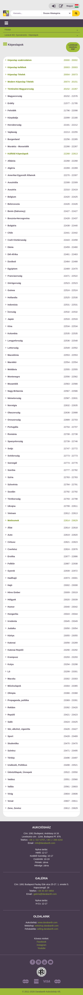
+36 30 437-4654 (45, 891)
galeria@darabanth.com (45, 894)
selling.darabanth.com (47, 929)
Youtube (42, 948)
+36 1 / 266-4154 (54, 840)
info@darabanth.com (45, 843)
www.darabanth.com (47, 922)
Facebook (41, 942)
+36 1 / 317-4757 (37, 840)
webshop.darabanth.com (46, 925)
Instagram (41, 945)
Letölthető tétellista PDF (72, 47)
